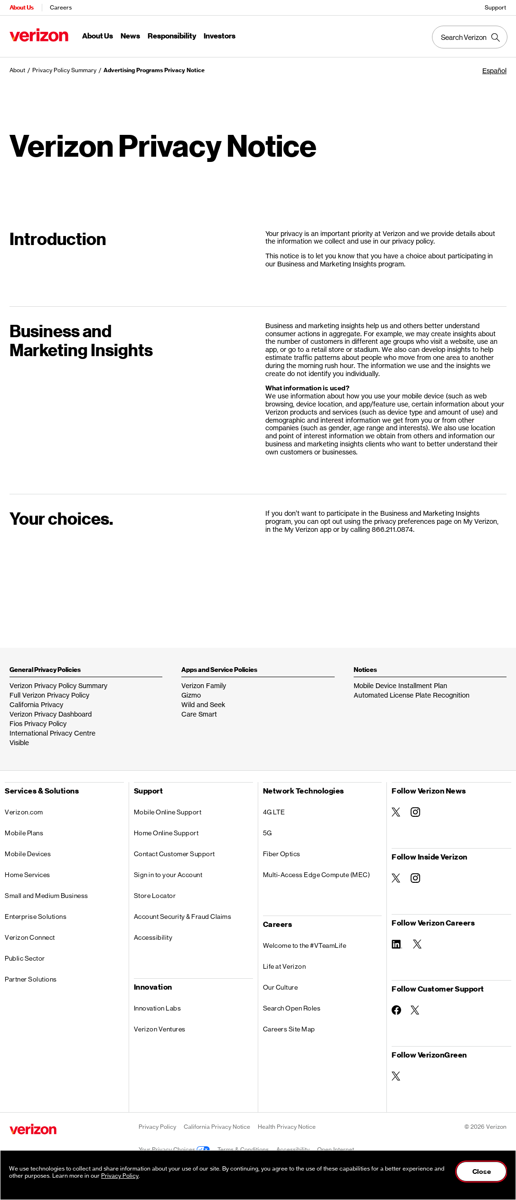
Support (495, 7)
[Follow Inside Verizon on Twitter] (396, 878)
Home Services (27, 875)
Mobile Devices (28, 854)
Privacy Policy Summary (64, 70)
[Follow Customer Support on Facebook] (396, 1010)
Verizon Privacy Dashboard (50, 714)
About (17, 70)
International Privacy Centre (52, 733)
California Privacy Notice (217, 1126)
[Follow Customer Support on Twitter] (415, 1010)
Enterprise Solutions (35, 916)
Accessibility (153, 937)
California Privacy (36, 704)
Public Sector (25, 958)
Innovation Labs (157, 1008)
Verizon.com (24, 812)
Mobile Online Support (168, 812)
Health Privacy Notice (287, 1126)
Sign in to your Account (168, 875)
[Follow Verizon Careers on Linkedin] (397, 943)
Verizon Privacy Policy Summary (58, 685)
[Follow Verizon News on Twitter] (396, 812)
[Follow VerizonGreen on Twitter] (396, 1076)
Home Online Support (166, 833)
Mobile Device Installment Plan (400, 685)
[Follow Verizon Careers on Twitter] (417, 944)
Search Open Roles (292, 1008)
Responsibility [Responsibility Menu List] (172, 36)
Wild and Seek (203, 704)
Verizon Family (203, 685)
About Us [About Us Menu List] (97, 36)
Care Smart (199, 714)
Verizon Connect (30, 937)
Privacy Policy (157, 1126)
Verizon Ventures (160, 1029)
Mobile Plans (24, 833)
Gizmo (191, 695)
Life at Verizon (284, 966)
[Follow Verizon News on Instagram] (415, 812)
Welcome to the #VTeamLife (305, 945)
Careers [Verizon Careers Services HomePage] (61, 7)
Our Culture (280, 987)
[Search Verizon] (469, 37)
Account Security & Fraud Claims (183, 916)
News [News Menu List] (130, 36)
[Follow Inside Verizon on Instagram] (415, 878)
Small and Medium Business (46, 895)
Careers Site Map (289, 1029)
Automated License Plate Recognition (411, 695)
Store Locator (155, 895)
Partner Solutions (31, 979)
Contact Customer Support (174, 854)
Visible (19, 742)
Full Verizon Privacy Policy (49, 695)
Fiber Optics (281, 854)
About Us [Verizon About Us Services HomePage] (21, 7)
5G (267, 833)
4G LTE (274, 812)
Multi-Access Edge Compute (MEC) (316, 875)
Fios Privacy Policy (37, 723)
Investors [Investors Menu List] (219, 36)
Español (494, 70)
